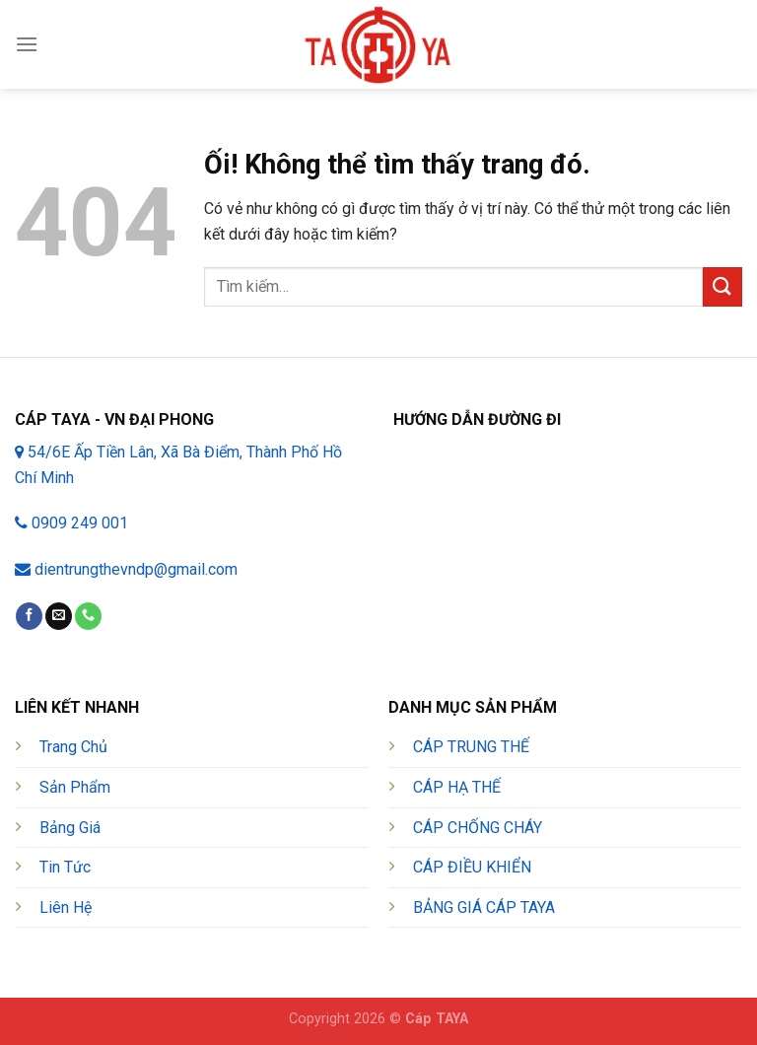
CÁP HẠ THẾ (457, 787)
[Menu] (26, 44)
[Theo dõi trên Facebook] (29, 616)
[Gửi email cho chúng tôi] (58, 616)
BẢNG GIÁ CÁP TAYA (484, 907)
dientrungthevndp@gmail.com (126, 569)
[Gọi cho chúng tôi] (88, 616)
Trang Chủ (73, 746)
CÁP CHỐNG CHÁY (477, 827)
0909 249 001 (71, 523)
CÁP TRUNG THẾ (471, 746)
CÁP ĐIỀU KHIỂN (472, 867)
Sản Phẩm (74, 787)
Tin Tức (65, 867)
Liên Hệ (65, 907)
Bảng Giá (70, 827)
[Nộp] (722, 286)
